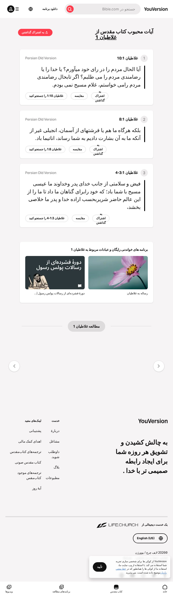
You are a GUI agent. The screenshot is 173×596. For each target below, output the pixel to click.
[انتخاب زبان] (30, 9)
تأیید (99, 567)
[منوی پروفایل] (14, 9)
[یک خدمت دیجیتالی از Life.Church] (86, 522)
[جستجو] (108, 9)
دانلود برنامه (49, 9)
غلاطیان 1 (105, 37)
